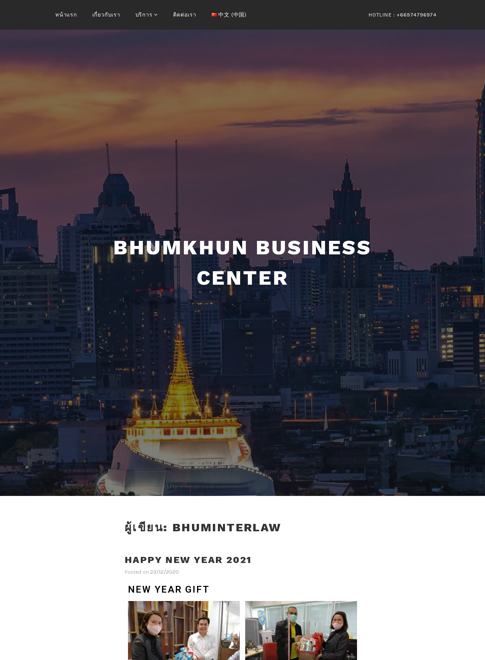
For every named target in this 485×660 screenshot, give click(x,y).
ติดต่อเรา (184, 14)
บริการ (144, 14)
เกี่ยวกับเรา (106, 14)
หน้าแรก (66, 14)
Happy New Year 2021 (188, 559)
